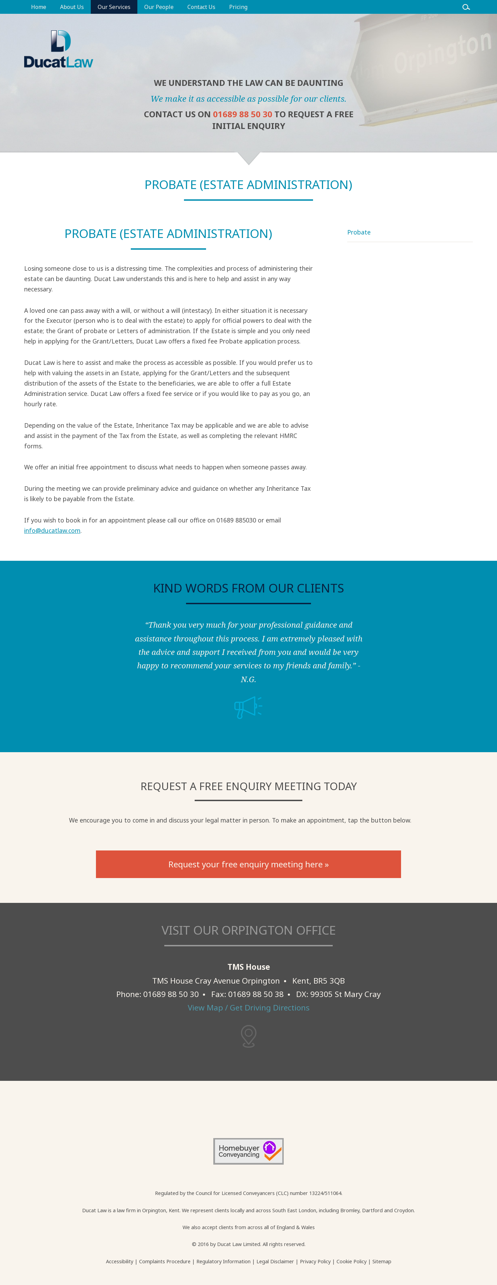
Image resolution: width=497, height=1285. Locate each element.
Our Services (114, 7)
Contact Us (201, 7)
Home (38, 7)
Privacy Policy (315, 1261)
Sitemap (381, 1261)
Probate (359, 232)
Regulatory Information (223, 1261)
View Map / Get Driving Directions (249, 1007)
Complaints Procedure (165, 1261)
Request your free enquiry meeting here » (248, 864)
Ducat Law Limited (238, 1244)
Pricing (238, 7)
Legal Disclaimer (275, 1261)
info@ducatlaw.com (52, 530)
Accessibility (119, 1261)
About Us (72, 7)
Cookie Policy (352, 1261)
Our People (159, 7)
